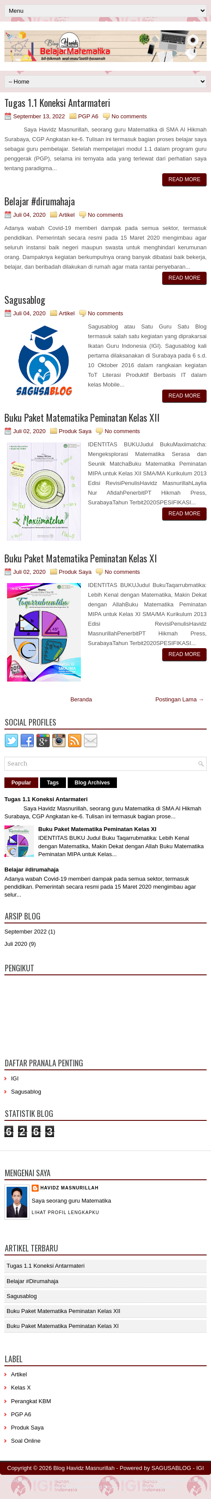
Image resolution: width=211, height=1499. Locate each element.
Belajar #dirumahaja (39, 201)
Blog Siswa (165, 1486)
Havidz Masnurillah (69, 1187)
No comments (129, 116)
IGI (14, 1078)
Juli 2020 (15, 944)
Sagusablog (24, 299)
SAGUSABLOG (171, 1468)
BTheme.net (47, 1486)
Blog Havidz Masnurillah (83, 1468)
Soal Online (25, 1440)
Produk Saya (75, 431)
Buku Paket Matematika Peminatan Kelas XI (80, 558)
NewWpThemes (47, 1480)
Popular (21, 783)
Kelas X (21, 1387)
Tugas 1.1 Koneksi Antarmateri (57, 102)
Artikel (67, 215)
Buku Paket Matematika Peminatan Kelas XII (82, 417)
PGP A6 (88, 116)
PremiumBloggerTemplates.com (167, 1480)
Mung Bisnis (103, 1486)
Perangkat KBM (31, 1401)
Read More (184, 179)
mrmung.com (134, 1486)
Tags (53, 783)
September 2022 (25, 931)
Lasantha (119, 1480)
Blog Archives (92, 783)
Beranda (81, 699)
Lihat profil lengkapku (65, 1212)
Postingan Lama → (179, 699)
